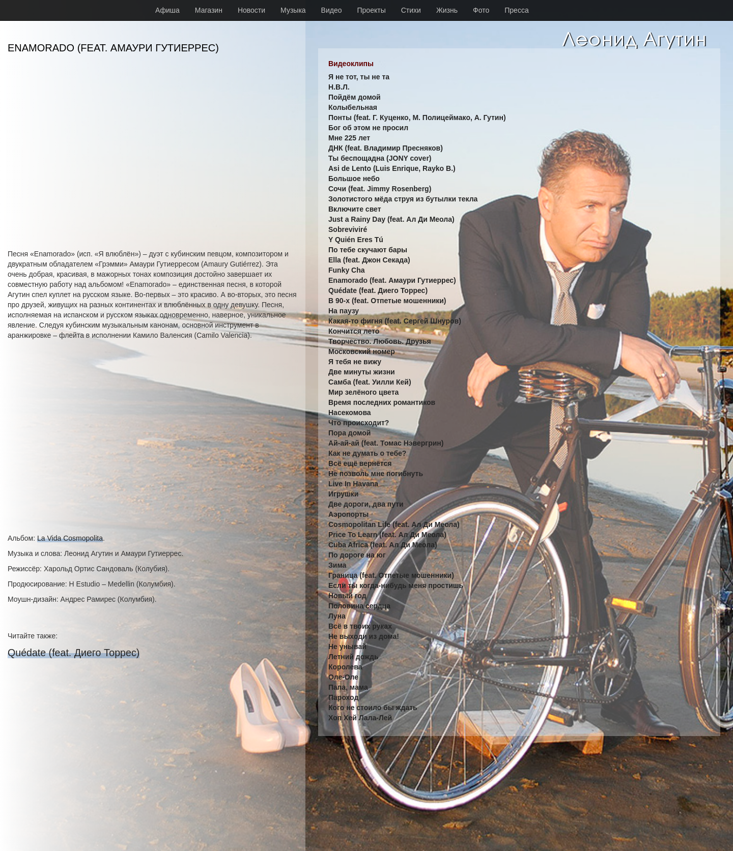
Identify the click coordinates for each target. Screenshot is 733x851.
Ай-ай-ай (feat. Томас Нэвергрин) (385, 443)
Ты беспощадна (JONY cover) (380, 158)
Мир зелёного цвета (363, 392)
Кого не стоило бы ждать (372, 707)
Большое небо (354, 178)
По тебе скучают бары (367, 250)
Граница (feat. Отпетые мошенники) (391, 575)
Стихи (411, 10)
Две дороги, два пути (366, 504)
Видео (331, 10)
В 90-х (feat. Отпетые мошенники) (387, 301)
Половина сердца (359, 606)
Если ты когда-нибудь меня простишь (395, 585)
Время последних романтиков (381, 402)
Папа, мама (348, 687)
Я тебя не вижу (354, 362)
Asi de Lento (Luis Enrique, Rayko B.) (392, 168)
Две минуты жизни (361, 372)
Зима (337, 565)
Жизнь (447, 10)
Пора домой (349, 433)
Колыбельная (352, 107)
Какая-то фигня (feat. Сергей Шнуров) (394, 321)
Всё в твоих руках (360, 626)
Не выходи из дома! (363, 636)
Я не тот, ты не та (358, 77)
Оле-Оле (343, 677)
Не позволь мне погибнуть (375, 473)
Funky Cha (346, 270)
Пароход (343, 697)
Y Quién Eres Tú (355, 240)
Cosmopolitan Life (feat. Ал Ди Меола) (394, 524)
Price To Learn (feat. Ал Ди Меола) (387, 535)
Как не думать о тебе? (367, 453)
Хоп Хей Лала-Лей (360, 718)
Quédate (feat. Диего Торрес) (73, 652)
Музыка (293, 10)
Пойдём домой (354, 97)
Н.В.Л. (339, 87)
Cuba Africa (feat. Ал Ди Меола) (382, 545)
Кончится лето (353, 331)
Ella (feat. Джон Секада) (369, 260)
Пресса (516, 10)
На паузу (343, 311)
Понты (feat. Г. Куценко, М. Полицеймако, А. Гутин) (417, 117)
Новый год (347, 596)
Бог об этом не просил (368, 128)
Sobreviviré (347, 229)
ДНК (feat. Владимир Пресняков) (385, 148)
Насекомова (349, 412)
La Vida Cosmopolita (70, 538)
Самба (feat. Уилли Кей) (369, 382)
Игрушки (343, 494)
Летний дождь (353, 657)
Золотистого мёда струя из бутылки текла (402, 199)
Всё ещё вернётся (359, 463)
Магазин (208, 10)
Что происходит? (358, 423)
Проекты (371, 10)
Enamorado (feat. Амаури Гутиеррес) (392, 280)
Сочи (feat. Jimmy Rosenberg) (379, 189)
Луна (337, 616)
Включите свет (354, 209)
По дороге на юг (356, 555)
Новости (251, 10)
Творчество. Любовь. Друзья (379, 341)
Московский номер (361, 351)
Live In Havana (353, 484)
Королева (345, 667)
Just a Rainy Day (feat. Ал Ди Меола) (391, 219)
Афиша (167, 10)
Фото (481, 10)
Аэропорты (348, 514)
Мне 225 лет (349, 138)
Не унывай (347, 646)
